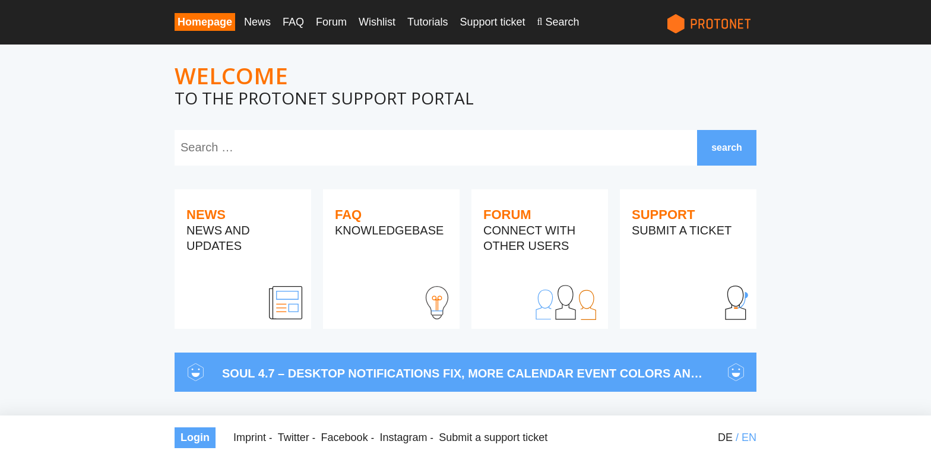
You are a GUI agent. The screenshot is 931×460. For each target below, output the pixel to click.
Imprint (249, 437)
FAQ (293, 22)
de (725, 437)
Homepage (205, 22)
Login (195, 437)
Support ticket (492, 22)
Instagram (403, 437)
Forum (331, 22)
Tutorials (427, 22)
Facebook (344, 437)
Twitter (293, 437)
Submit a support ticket (493, 437)
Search (562, 22)
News (257, 22)
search (726, 147)
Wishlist (377, 22)
